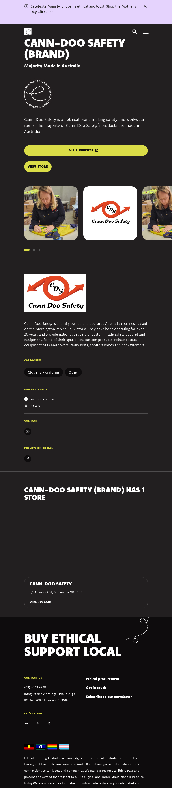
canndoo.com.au (42, 399)
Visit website (81, 150)
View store (38, 166)
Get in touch (96, 687)
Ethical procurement (102, 678)
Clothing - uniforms (44, 372)
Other (73, 372)
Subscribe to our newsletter (109, 696)
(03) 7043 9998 (35, 687)
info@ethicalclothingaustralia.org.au (50, 694)
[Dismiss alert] (145, 6)
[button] (27, 250)
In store (35, 406)
